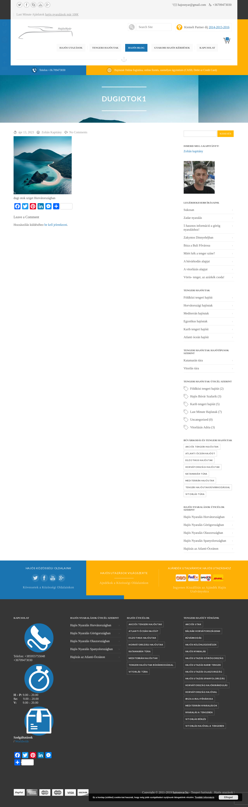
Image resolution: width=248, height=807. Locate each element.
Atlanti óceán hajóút (196, 337)
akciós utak (193, 624)
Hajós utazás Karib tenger (203, 665)
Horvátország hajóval (201, 692)
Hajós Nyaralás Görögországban (204, 524)
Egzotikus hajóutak (196, 321)
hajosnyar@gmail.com (192, 4)
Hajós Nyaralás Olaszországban (203, 532)
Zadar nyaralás (193, 217)
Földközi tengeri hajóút (198, 297)
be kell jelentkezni (55, 224)
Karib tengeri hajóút (196, 329)
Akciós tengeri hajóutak (202, 446)
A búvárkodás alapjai (197, 261)
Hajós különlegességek (201, 644)
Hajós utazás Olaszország (203, 671)
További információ (204, 797)
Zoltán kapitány (193, 151)
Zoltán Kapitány (51, 132)
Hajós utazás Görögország (204, 658)
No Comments (78, 132)
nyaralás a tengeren (199, 712)
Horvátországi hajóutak (198, 305)
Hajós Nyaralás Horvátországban (204, 517)
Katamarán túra (193, 360)
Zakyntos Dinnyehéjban (198, 237)
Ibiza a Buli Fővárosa (197, 245)
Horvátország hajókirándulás (206, 685)
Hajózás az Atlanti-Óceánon (201, 548)
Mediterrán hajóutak (196, 313)
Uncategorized (199, 419)
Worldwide (22, 741)
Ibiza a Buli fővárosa (199, 698)
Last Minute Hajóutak (203, 411)
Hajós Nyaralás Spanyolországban (205, 540)
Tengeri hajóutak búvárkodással (207, 487)
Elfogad (228, 797)
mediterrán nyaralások (201, 705)
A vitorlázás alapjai (196, 269)
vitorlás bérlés (195, 719)
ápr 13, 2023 (26, 132)
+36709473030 (222, 4)
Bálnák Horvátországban (202, 631)
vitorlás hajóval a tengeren (204, 726)
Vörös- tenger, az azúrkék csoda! (204, 277)
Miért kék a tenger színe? (199, 253)
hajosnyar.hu (180, 792)
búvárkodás (193, 638)
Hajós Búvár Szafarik (203, 396)
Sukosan (189, 209)
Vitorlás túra (191, 368)
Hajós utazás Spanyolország (205, 678)
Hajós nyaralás (195, 651)
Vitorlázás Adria (200, 427)
